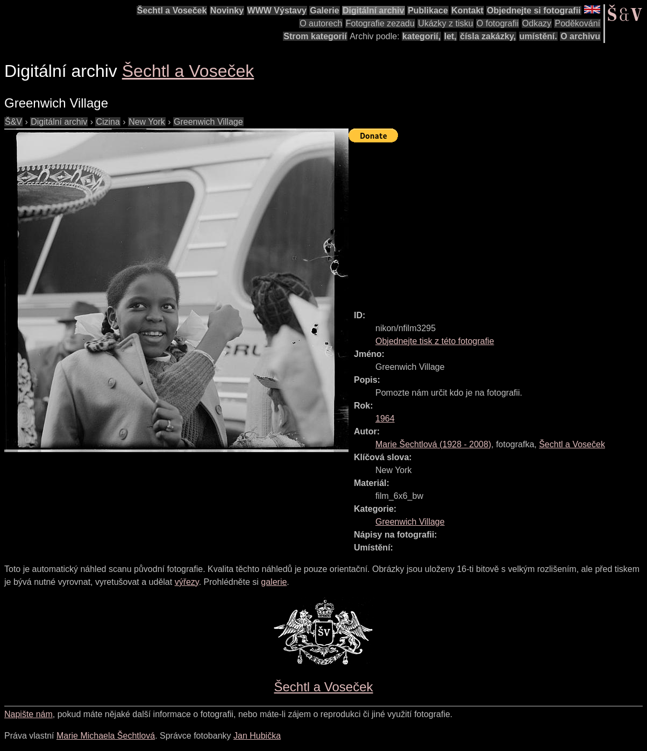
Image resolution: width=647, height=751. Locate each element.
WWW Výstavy (277, 10)
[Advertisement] (498, 221)
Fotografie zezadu (380, 23)
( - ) (433, 444)
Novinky (227, 10)
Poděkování (577, 23)
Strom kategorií (314, 36)
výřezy (187, 582)
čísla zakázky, (488, 36)
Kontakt (467, 10)
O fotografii (497, 23)
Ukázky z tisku (445, 23)
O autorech (321, 23)
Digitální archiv (373, 10)
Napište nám (28, 714)
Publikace (428, 10)
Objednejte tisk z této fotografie (434, 341)
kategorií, (421, 36)
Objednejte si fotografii (533, 10)
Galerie (324, 10)
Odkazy (536, 23)
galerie (274, 582)
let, (450, 36)
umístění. (538, 36)
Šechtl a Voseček (172, 10)
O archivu (580, 36)
